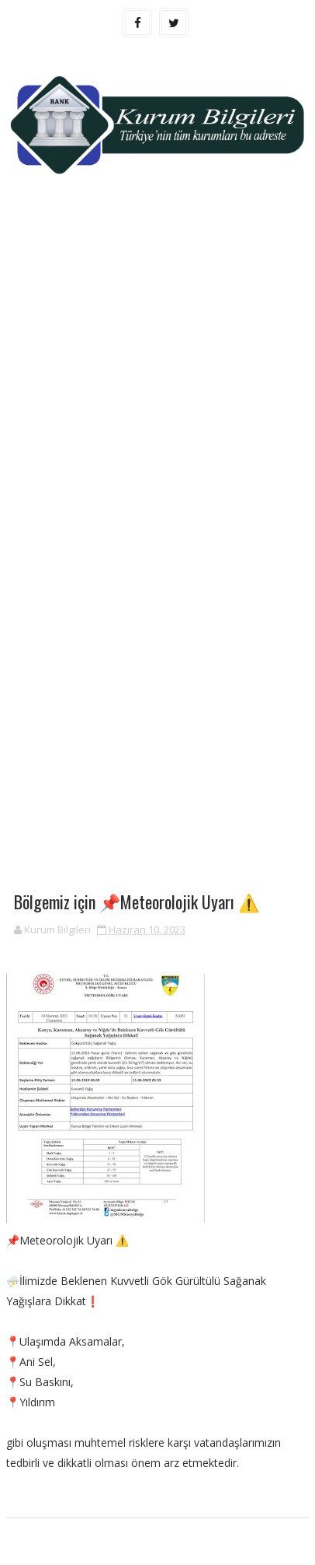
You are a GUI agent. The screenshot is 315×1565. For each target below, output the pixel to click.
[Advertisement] (157, 373)
